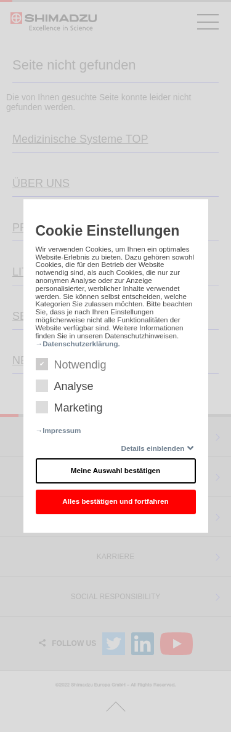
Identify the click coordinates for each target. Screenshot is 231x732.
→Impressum (58, 430)
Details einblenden (153, 448)
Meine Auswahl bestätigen (115, 470)
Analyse (65, 386)
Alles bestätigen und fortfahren (115, 501)
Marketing (69, 408)
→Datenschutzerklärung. (78, 344)
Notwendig (71, 365)
